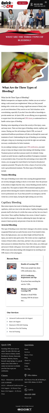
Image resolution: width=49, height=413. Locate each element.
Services (27, 352)
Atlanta (13, 353)
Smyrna (15, 358)
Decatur (11, 356)
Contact (26, 363)
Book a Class (28, 355)
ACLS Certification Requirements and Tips (29, 276)
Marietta (10, 358)
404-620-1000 (36, 4)
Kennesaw (4, 358)
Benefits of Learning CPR (29, 264)
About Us (27, 360)
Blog (26, 357)
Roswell (3, 361)
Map (25, 386)
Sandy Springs (11, 361)
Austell (18, 353)
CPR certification (32, 147)
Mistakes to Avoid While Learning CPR (29, 290)
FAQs (26, 366)
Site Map (27, 369)
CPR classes (29, 118)
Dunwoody (17, 356)
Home (26, 349)
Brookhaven (4, 356)
